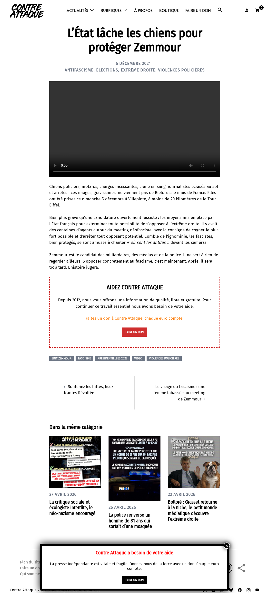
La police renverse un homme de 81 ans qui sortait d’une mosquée (131, 520)
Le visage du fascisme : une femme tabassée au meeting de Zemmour (178, 392)
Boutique (169, 10)
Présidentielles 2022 (112, 358)
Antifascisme (75, 70)
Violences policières (184, 70)
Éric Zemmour (61, 358)
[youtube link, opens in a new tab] (257, 589)
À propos (143, 10)
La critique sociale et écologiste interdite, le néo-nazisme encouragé (73, 507)
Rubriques (111, 10)
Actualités (77, 10)
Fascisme (84, 358)
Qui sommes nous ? (37, 573)
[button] (220, 9)
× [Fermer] (227, 546)
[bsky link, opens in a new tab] (231, 589)
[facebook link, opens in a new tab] (240, 589)
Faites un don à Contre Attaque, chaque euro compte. (134, 318)
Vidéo (138, 358)
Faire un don (198, 10)
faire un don (134, 332)
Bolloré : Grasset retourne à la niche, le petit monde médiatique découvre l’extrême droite (194, 510)
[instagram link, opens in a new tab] (248, 589)
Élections (105, 70)
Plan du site (30, 561)
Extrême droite (137, 70)
